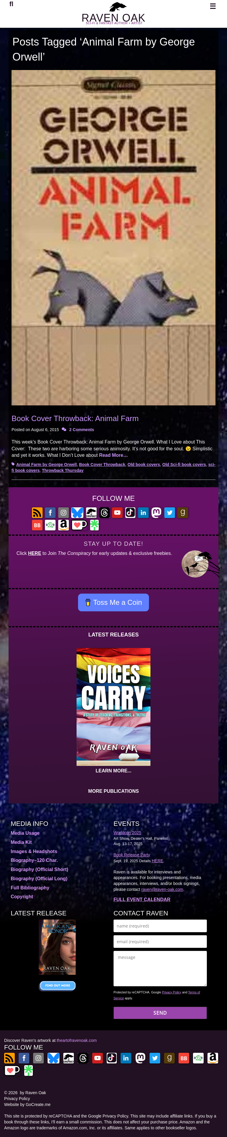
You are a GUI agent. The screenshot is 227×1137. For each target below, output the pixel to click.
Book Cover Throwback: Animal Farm (75, 418)
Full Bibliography (30, 887)
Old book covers (144, 464)
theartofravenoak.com (77, 1040)
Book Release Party (132, 854)
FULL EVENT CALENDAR (142, 899)
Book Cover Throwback (102, 464)
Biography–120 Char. (34, 860)
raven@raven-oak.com (162, 889)
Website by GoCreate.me (27, 1104)
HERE (34, 553)
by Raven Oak (33, 1092)
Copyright (22, 896)
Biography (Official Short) (39, 869)
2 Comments (81, 429)
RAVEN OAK (113, 18)
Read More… (113, 455)
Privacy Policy (171, 992)
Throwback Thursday (63, 470)
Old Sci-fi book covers (184, 464)
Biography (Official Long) (39, 878)
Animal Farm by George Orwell (46, 464)
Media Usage (25, 833)
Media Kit (21, 842)
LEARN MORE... (114, 770)
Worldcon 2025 (127, 832)
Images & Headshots (34, 851)
